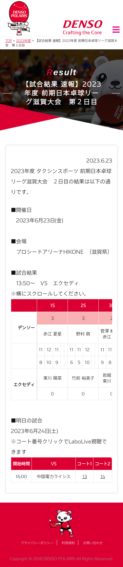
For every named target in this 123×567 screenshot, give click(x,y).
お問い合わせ (93, 543)
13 (84, 476)
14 (102, 476)
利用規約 (68, 543)
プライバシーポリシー (37, 543)
